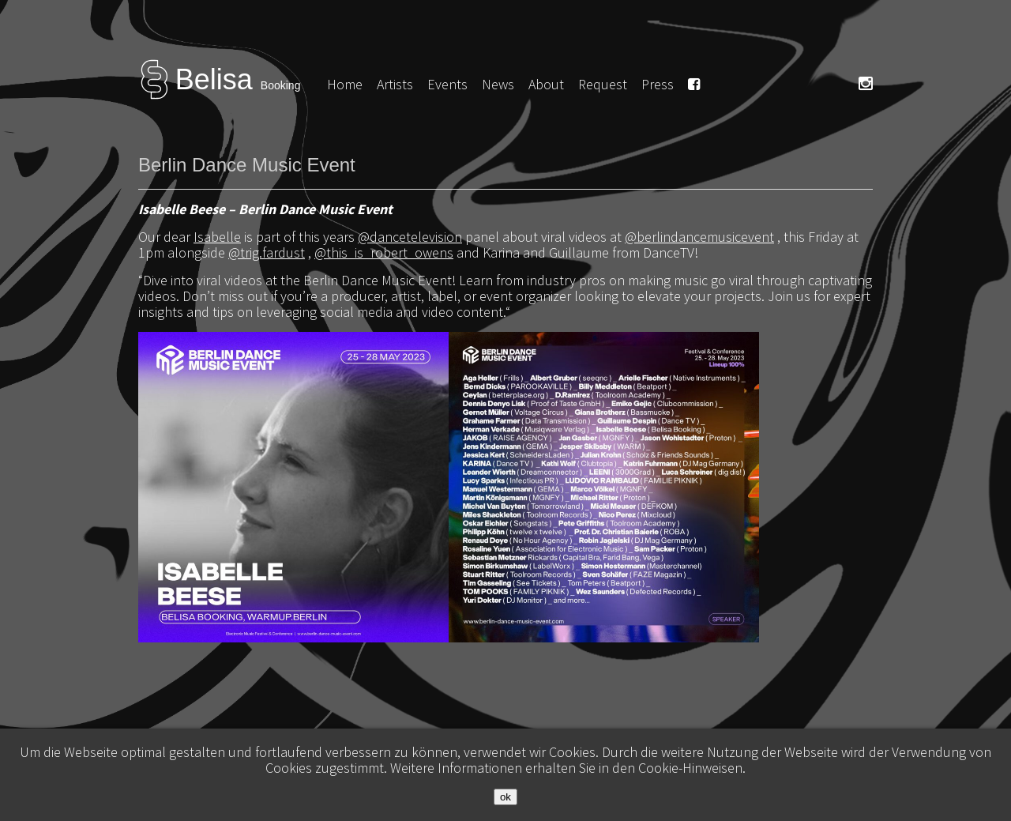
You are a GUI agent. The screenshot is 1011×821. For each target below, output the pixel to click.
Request (602, 84)
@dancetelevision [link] (410, 237)
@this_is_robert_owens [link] (383, 252)
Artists (395, 84)
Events (447, 84)
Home (345, 84)
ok (505, 797)
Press (657, 84)
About (546, 84)
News (498, 84)
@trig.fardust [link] (266, 252)
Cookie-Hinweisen (690, 768)
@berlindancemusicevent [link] (699, 237)
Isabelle (217, 237)
